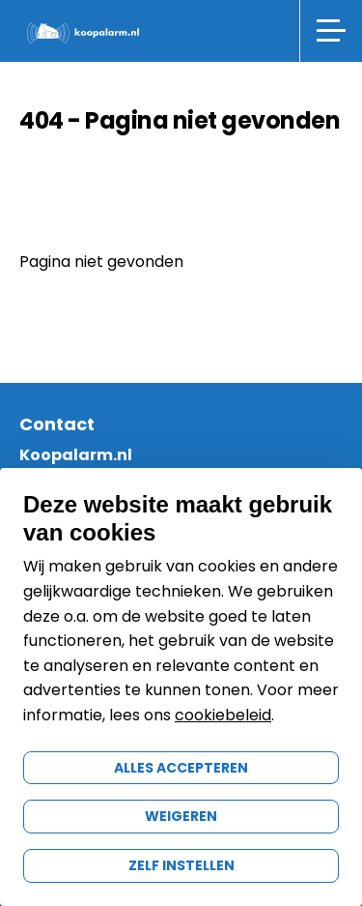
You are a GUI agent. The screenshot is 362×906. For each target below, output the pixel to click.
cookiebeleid (223, 715)
